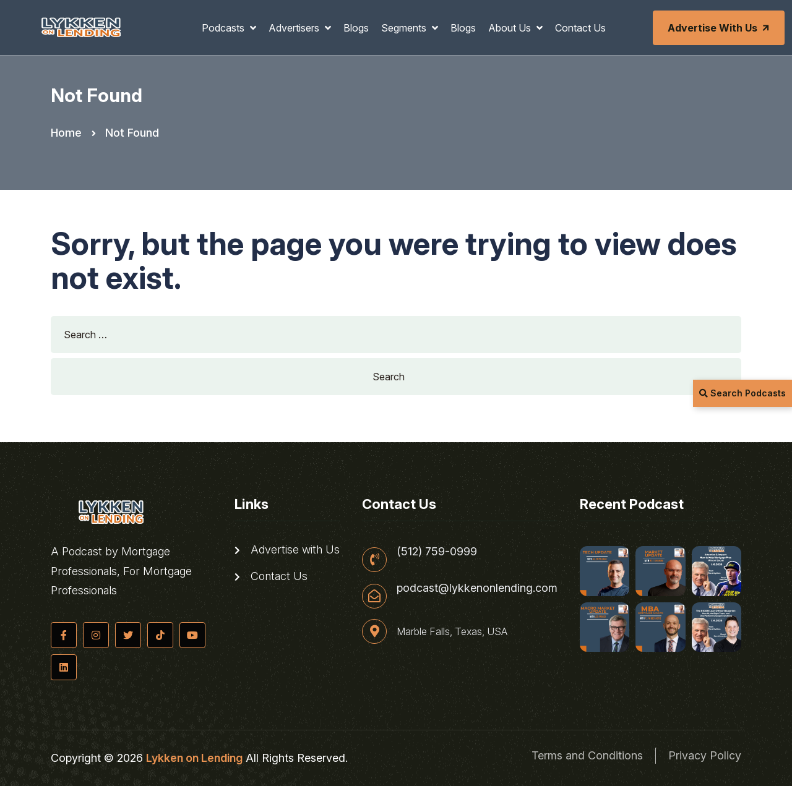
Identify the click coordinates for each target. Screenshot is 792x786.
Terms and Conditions (587, 755)
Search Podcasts (742, 393)
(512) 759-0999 (437, 551)
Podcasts (224, 28)
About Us (510, 28)
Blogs (356, 28)
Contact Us (580, 28)
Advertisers (295, 28)
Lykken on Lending (194, 757)
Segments (405, 28)
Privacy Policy (704, 755)
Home (66, 132)
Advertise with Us (720, 28)
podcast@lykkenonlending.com (477, 588)
